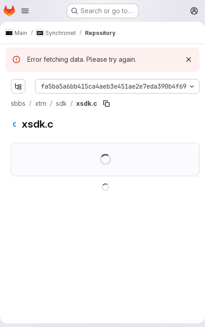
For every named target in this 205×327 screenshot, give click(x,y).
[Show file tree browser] (18, 86)
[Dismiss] (188, 59)
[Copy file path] (106, 103)
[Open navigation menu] (25, 11)
